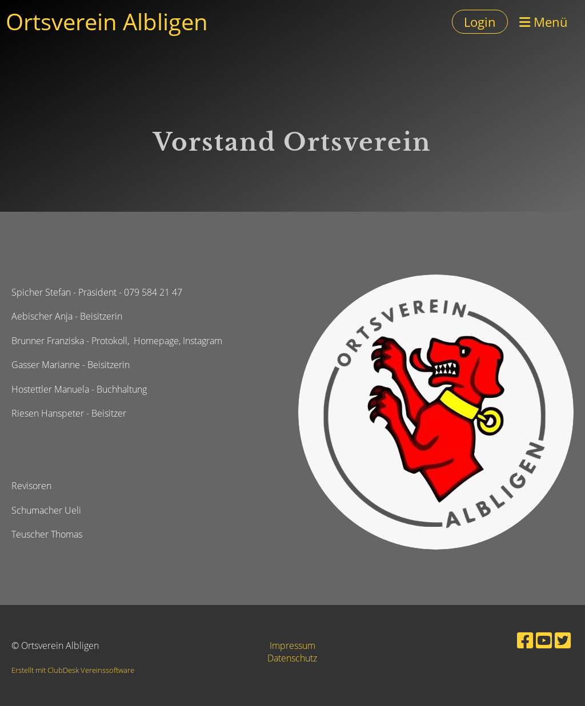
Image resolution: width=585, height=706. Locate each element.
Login (480, 21)
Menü (543, 21)
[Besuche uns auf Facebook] (525, 640)
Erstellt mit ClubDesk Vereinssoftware (72, 670)
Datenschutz (292, 658)
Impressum (292, 645)
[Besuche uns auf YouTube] (544, 640)
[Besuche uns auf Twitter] (563, 640)
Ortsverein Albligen (107, 21)
